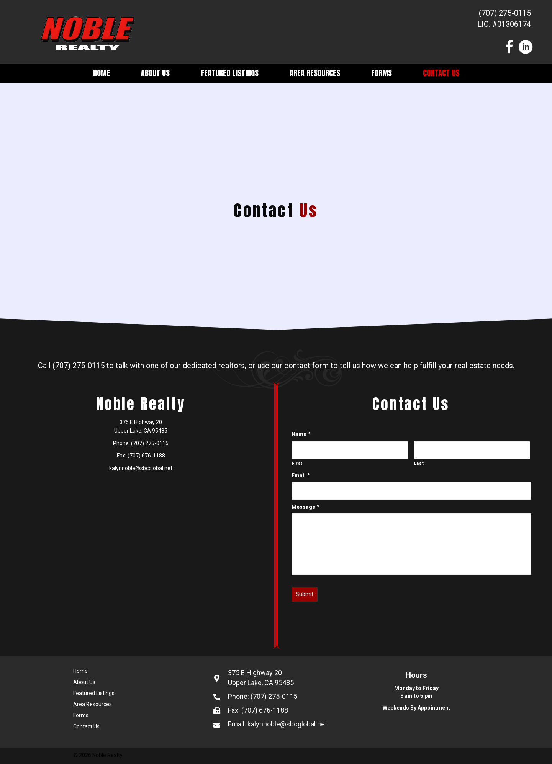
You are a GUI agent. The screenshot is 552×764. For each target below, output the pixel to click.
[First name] (350, 450)
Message (305, 507)
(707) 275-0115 (505, 13)
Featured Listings (230, 73)
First (297, 463)
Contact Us (441, 73)
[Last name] (472, 450)
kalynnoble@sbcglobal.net (140, 468)
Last (419, 463)
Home (101, 73)
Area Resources (315, 73)
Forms (381, 73)
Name (301, 434)
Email (301, 475)
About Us (155, 73)
